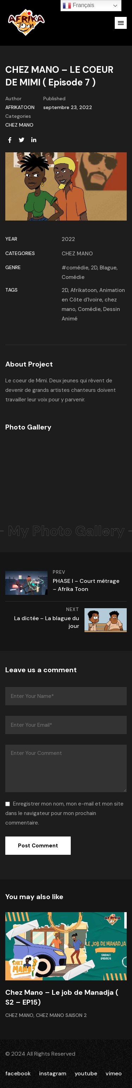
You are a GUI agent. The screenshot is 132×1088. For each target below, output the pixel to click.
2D (94, 267)
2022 (68, 239)
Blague (108, 267)
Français (78, 5)
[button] (121, 23)
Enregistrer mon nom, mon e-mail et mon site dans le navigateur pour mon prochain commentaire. (64, 813)
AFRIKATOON (19, 107)
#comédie (75, 267)
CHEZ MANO (19, 125)
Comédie (73, 277)
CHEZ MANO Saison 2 (61, 1015)
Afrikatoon (83, 290)
